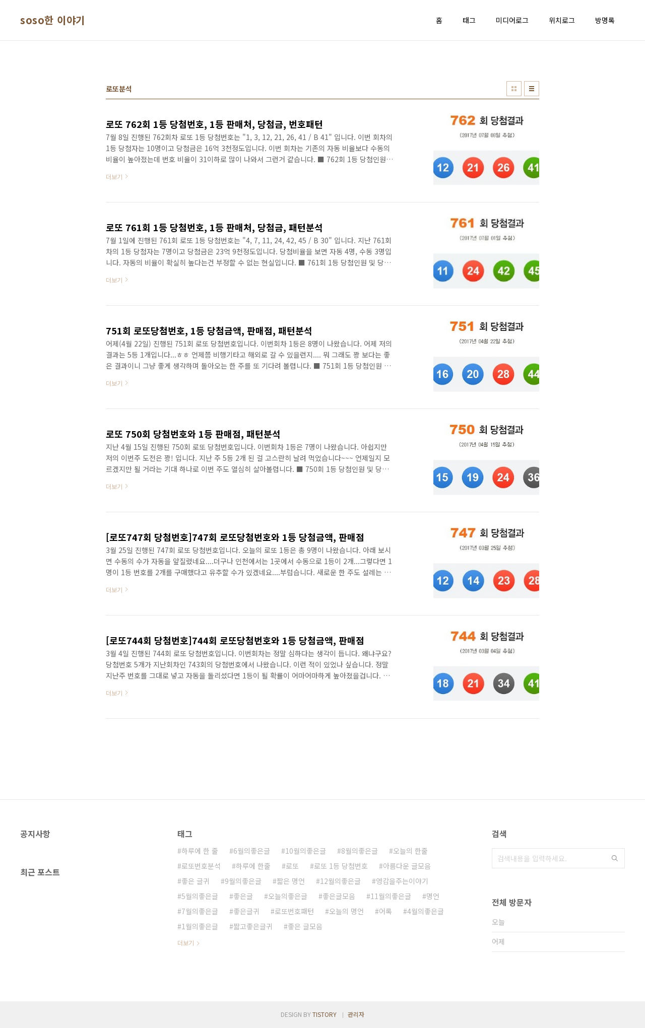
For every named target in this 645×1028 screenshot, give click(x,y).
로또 (292, 866)
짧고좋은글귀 (253, 926)
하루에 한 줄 (199, 851)
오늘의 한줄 (410, 851)
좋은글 (243, 896)
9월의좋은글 (243, 881)
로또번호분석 (201, 866)
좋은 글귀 (195, 881)
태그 (469, 20)
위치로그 (562, 20)
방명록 (605, 20)
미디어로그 (512, 20)
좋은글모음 (338, 896)
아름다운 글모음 (407, 866)
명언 (432, 896)
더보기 (185, 942)
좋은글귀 (246, 911)
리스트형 (531, 88)
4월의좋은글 (425, 911)
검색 (614, 858)
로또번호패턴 (294, 911)
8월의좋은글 (359, 851)
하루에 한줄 (253, 866)
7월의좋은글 (199, 911)
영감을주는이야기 (402, 881)
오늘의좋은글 (287, 896)
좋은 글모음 (305, 926)
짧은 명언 (291, 881)
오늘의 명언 (346, 911)
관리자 (356, 1014)
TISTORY (324, 1014)
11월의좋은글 (390, 896)
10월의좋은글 (305, 851)
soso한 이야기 (52, 20)
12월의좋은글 (340, 881)
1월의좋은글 (199, 926)
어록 (385, 911)
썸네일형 (514, 88)
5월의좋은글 (199, 896)
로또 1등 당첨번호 (341, 866)
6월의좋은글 (251, 851)
